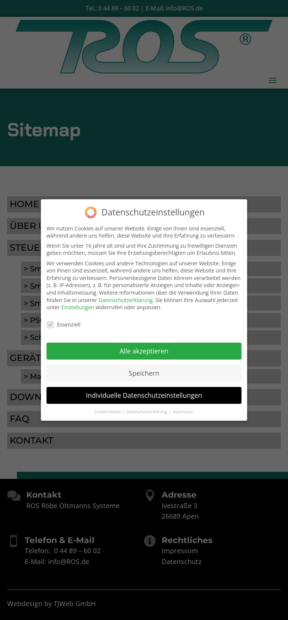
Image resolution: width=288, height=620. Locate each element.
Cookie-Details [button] (108, 410)
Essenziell (63, 323)
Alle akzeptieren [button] (144, 349)
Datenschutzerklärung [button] (147, 410)
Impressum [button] (183, 410)
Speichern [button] (144, 371)
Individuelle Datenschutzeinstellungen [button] (144, 393)
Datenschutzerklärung (126, 298)
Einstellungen (77, 306)
